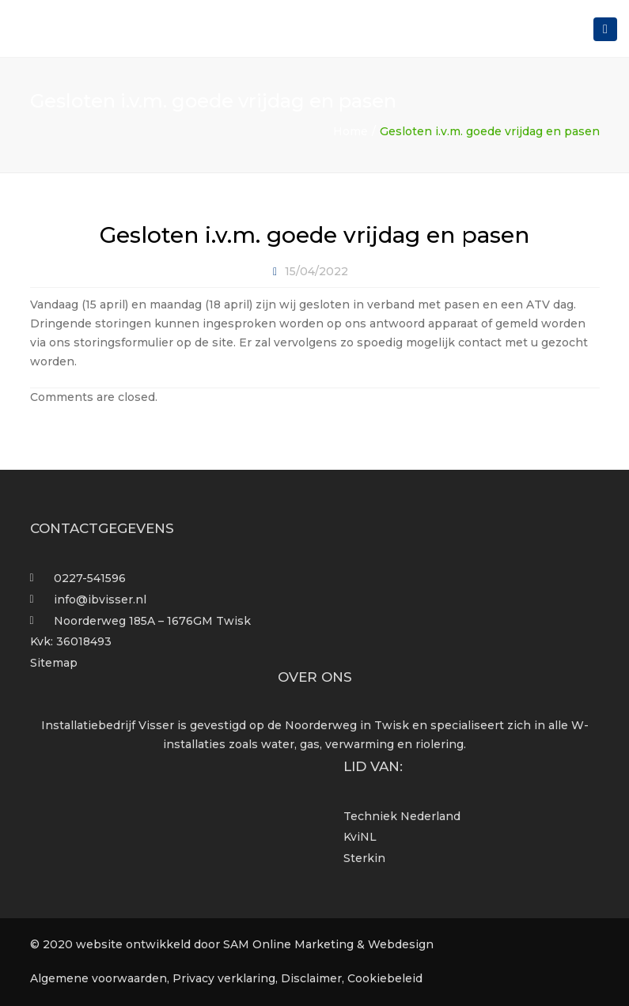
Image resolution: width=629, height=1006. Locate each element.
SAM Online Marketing (288, 944)
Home (350, 131)
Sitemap (54, 663)
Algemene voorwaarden (98, 978)
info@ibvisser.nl (100, 599)
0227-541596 (90, 578)
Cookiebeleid (384, 978)
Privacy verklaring (223, 978)
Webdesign (401, 944)
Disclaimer (311, 978)
